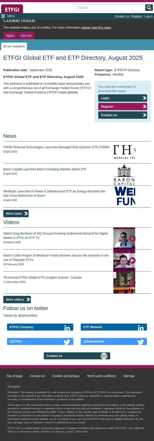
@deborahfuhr (93, 341)
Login (105, 98)
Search (148, 8)
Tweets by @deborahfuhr (20, 315)
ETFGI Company (21, 327)
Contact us (122, 16)
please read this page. (97, 27)
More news (14, 213)
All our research (14, 46)
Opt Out (26, 35)
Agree (10, 35)
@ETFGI (16, 341)
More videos (15, 299)
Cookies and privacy (66, 376)
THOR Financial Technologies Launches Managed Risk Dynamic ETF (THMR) (56, 147)
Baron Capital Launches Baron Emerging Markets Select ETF (45, 169)
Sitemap (129, 376)
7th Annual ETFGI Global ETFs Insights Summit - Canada (42, 277)
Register (137, 16)
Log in (149, 16)
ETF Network (92, 327)
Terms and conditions (101, 376)
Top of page (15, 376)
